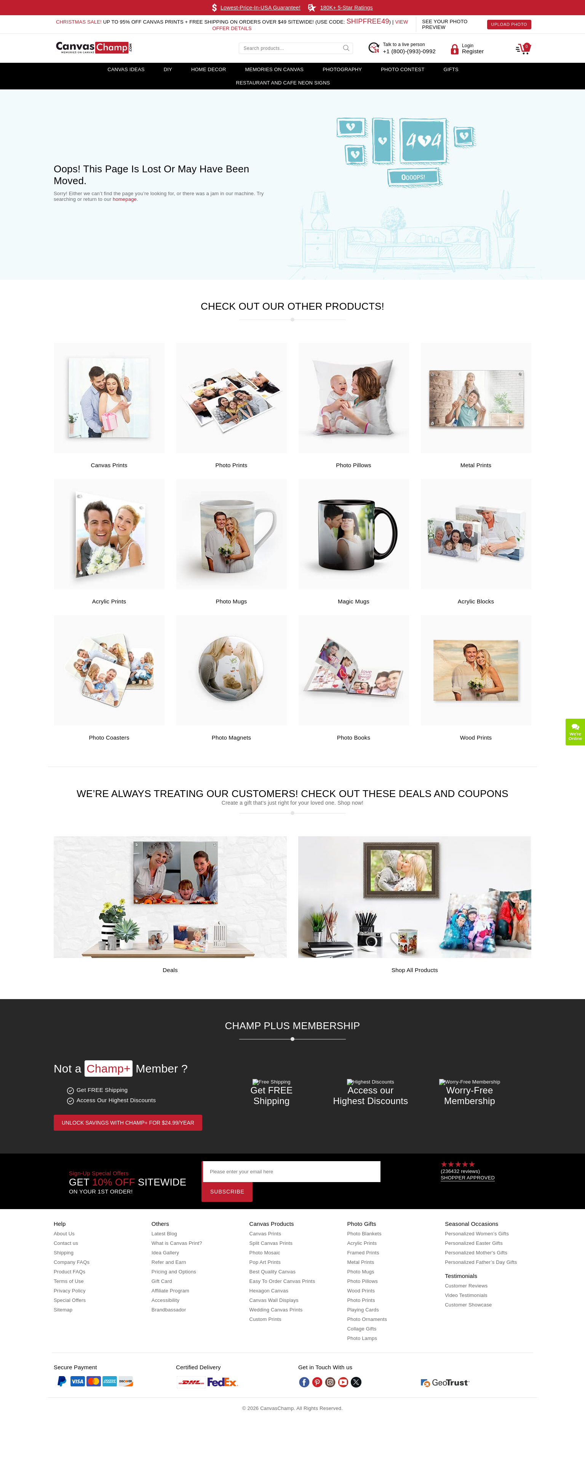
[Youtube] (343, 1382)
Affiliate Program (170, 1291)
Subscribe (227, 1192)
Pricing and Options (174, 1272)
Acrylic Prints (109, 601)
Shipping (64, 1253)
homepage (125, 199)
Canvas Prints (109, 465)
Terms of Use (69, 1281)
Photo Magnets (231, 737)
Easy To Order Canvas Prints (282, 1281)
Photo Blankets (364, 1233)
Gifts (451, 69)
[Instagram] (330, 1382)
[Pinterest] (317, 1382)
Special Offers (70, 1300)
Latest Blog (164, 1233)
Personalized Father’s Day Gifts (481, 1262)
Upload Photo (509, 24)
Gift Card (162, 1281)
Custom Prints (265, 1319)
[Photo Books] (354, 724)
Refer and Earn (169, 1262)
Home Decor (208, 69)
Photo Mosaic (264, 1253)
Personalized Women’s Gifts (477, 1233)
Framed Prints (363, 1253)
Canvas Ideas (126, 69)
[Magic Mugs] (354, 587)
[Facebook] (304, 1382)
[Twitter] (356, 1382)
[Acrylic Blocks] (476, 587)
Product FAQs (69, 1272)
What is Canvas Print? (177, 1243)
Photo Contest (402, 69)
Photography (342, 69)
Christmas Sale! (79, 22)
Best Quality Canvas (272, 1272)
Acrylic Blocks (476, 601)
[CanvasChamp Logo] (94, 48)
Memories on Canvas (274, 69)
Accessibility (165, 1300)
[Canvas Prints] (109, 451)
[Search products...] (296, 48)
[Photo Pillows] (354, 451)
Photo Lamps (362, 1338)
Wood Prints (476, 737)
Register (473, 51)
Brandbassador (169, 1310)
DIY (168, 69)
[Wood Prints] (476, 724)
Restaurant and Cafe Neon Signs (283, 83)
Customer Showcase (468, 1305)
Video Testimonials (466, 1295)
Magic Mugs (353, 601)
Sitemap (63, 1310)
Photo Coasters (109, 737)
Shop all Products (415, 970)
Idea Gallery (165, 1253)
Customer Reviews (466, 1286)
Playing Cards (363, 1310)
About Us (64, 1233)
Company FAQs (72, 1262)
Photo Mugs (231, 601)
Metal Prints (476, 465)
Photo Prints (231, 465)
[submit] (347, 47)
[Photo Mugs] (231, 587)
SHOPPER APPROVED (468, 1178)
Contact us (66, 1243)
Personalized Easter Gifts (474, 1243)
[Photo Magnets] (231, 724)
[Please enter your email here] (291, 1171)
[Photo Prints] (231, 451)
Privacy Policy (70, 1291)
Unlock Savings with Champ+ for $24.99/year (128, 1123)
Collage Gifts (361, 1329)
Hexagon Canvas (269, 1291)
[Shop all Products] (414, 956)
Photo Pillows (353, 465)
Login (467, 45)
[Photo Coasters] (109, 724)
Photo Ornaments (367, 1319)
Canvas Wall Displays (274, 1300)
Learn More (382, 8)
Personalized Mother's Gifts (476, 1253)
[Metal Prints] (476, 451)
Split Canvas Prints (271, 1243)
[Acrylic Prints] (109, 587)
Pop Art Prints (265, 1262)
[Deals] (170, 956)
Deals (170, 970)
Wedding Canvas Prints (276, 1310)
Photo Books (353, 737)
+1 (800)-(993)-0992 (409, 47)
